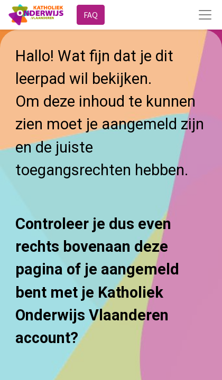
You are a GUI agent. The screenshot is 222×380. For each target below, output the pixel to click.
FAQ (91, 15)
